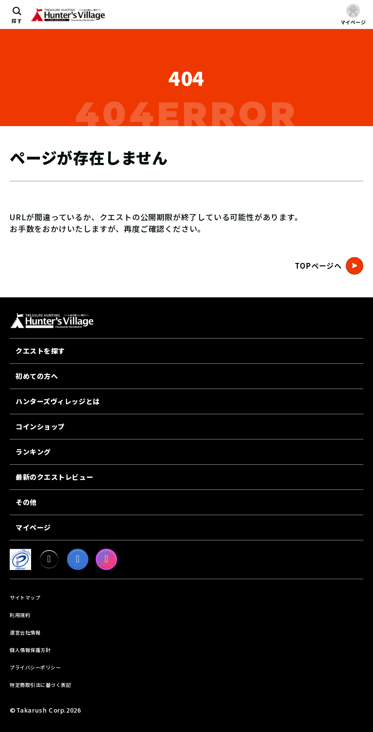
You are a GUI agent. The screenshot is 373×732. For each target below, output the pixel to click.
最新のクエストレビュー (54, 477)
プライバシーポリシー (35, 667)
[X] (49, 559)
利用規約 (20, 614)
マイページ (33, 527)
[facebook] (77, 559)
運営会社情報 (25, 632)
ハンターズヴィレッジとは (58, 401)
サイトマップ (25, 597)
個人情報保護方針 (30, 649)
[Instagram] (106, 559)
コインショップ (40, 426)
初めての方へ (37, 376)
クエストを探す (40, 351)
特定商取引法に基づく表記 (40, 684)
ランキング (33, 451)
